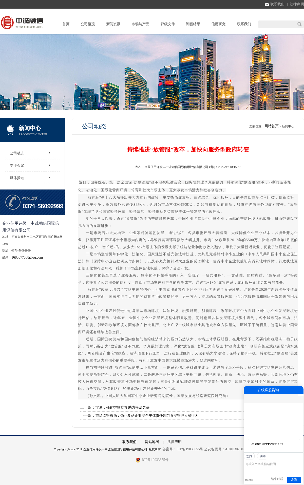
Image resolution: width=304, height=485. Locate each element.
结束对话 (277, 479)
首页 (65, 24)
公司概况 (88, 24)
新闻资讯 (113, 24)
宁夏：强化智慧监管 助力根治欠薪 (123, 407)
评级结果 (193, 24)
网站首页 (271, 126)
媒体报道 (17, 178)
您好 (249, 456)
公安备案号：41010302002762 (227, 449)
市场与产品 (140, 24)
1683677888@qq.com (27, 257)
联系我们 (274, 4)
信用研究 (218, 24)
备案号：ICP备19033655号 (182, 449)
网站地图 (152, 442)
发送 (294, 479)
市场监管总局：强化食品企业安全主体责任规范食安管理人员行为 (147, 415)
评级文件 (168, 24)
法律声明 (297, 4)
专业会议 (17, 165)
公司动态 (17, 153)
